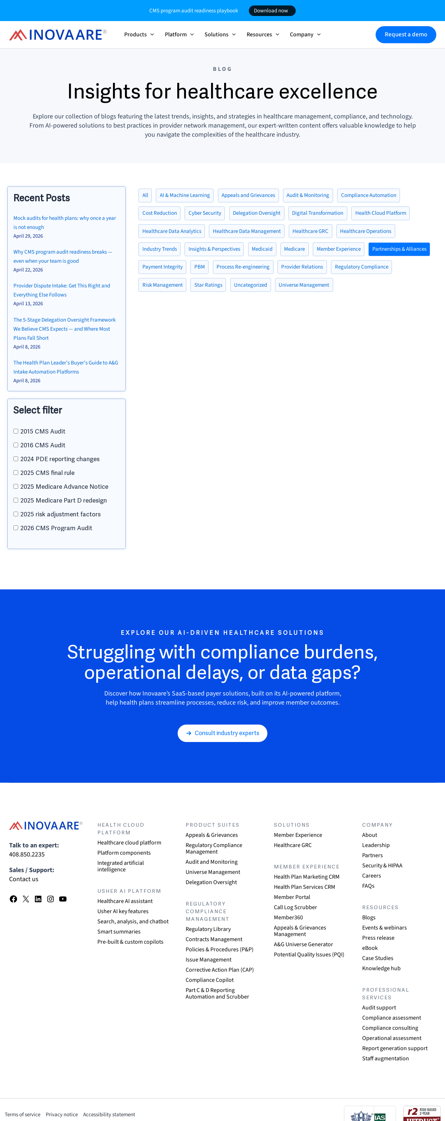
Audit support (379, 1008)
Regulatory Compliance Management (214, 848)
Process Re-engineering (321, 271)
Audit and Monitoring (212, 862)
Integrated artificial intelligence (120, 866)
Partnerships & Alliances (172, 271)
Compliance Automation (386, 196)
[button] (150, 34)
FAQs (368, 886)
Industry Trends (162, 253)
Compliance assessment (391, 1018)
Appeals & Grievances (212, 835)
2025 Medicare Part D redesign (63, 496)
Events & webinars (384, 928)
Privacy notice (69, 1114)
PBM (274, 271)
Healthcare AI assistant (125, 901)
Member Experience (355, 253)
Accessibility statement (122, 1114)
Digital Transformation (331, 215)
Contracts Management (214, 939)
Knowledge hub (381, 968)
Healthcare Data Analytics (174, 234)
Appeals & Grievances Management (300, 931)
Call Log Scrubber (295, 907)
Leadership (376, 845)
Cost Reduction (161, 215)
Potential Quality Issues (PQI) (309, 955)
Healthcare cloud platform (129, 843)
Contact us (24, 879)
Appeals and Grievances (257, 196)
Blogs (369, 918)
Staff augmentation (385, 1058)
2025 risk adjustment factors (60, 510)
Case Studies (377, 958)
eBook (370, 948)
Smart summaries (119, 932)
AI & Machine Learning (188, 196)
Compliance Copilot (210, 980)
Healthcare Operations (378, 234)
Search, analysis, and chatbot (133, 922)
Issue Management (208, 960)
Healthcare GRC (320, 234)
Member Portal (292, 897)
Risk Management (233, 290)
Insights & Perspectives (222, 253)
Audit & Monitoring (321, 196)
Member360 (288, 918)
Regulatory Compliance (171, 290)
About (369, 835)
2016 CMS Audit (42, 441)
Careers (371, 876)
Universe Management (384, 290)
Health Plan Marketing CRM (307, 877)
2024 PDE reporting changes (60, 455)
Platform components (124, 853)
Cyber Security (209, 215)
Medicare (307, 253)
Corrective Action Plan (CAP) (220, 970)
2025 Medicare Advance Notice (64, 483)
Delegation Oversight (265, 215)
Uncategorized (327, 290)
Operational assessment (391, 1038)
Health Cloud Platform (398, 215)
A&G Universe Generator (303, 944)
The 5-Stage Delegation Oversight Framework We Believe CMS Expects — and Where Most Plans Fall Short (65, 326)
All (146, 196)
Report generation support (395, 1048)
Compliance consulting (390, 1028)
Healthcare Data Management (253, 234)
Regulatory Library (208, 929)
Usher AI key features (123, 911)
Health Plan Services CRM (304, 887)
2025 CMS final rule (47, 469)
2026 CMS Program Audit (56, 524)
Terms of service (25, 1114)
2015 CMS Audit (42, 427)
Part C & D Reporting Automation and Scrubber (217, 993)
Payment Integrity (235, 271)
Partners (372, 855)
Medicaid (273, 253)
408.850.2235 (27, 854)
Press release (378, 938)
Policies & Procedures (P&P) (220, 949)
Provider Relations (384, 271)
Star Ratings (282, 290)
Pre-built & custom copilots (130, 942)
